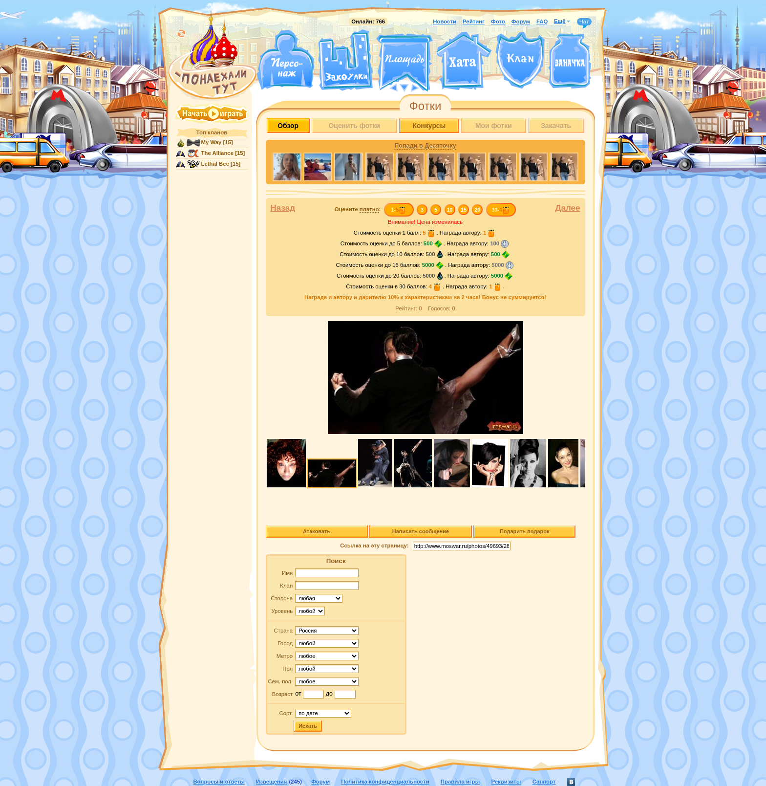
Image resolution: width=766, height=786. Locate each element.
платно (369, 209)
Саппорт (544, 782)
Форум (520, 21)
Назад (283, 208)
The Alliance (217, 153)
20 (477, 210)
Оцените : (358, 209)
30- (500, 210)
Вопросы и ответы (219, 782)
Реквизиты (506, 782)
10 (450, 210)
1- (398, 210)
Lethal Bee (215, 164)
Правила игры (460, 782)
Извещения (271, 782)
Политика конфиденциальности (385, 782)
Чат (584, 22)
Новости (444, 21)
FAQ (542, 21)
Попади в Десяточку (425, 145)
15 (464, 210)
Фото (498, 21)
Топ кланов (211, 132)
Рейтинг (474, 21)
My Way (211, 142)
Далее (567, 208)
